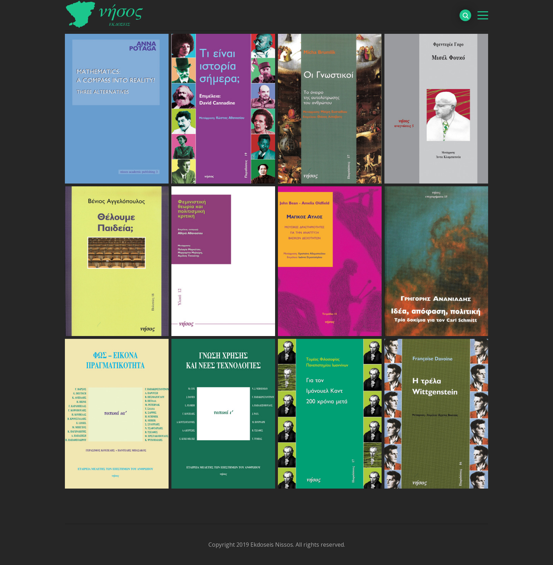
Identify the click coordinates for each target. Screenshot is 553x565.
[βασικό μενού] (483, 15)
